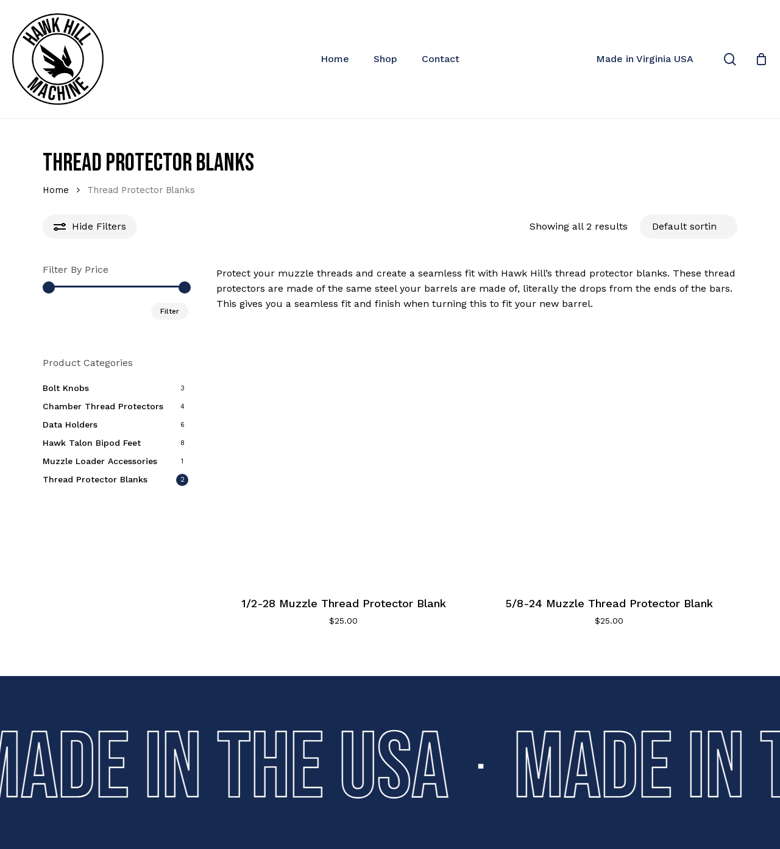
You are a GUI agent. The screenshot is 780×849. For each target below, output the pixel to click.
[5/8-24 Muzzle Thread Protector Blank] (608, 453)
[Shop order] (688, 226)
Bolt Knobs (66, 388)
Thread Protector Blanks (95, 479)
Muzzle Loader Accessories (100, 461)
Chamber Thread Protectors (103, 406)
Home (56, 190)
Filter (169, 311)
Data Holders (70, 424)
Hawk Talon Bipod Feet (92, 443)
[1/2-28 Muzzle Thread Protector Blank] (343, 453)
